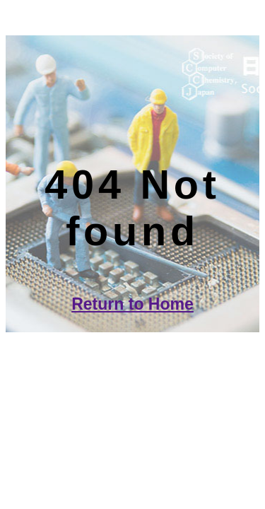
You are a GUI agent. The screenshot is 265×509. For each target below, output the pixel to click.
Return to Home (132, 304)
